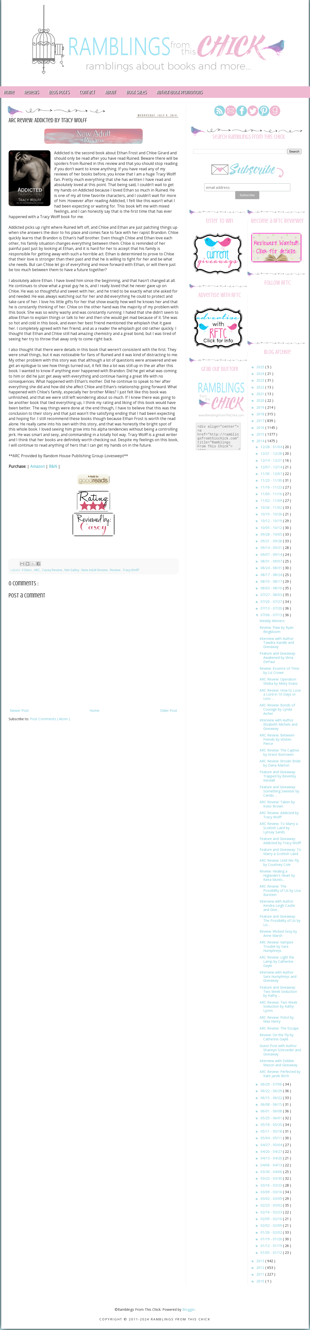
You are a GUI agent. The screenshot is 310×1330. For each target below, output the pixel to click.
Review (115, 570)
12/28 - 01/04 (272, 446)
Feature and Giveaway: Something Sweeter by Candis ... (279, 791)
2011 (260, 1274)
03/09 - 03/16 (272, 1192)
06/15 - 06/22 (272, 1097)
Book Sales (136, 92)
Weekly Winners (272, 620)
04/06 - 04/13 (272, 1165)
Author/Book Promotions (179, 92)
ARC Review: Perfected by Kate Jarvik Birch (280, 1073)
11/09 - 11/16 (272, 493)
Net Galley (72, 570)
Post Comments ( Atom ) (50, 719)
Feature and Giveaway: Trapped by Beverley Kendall (278, 776)
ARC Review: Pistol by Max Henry (277, 1019)
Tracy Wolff (131, 570)
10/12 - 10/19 (272, 520)
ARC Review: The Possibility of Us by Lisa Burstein (280, 890)
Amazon (37, 466)
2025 (260, 367)
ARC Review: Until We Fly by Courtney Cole (279, 862)
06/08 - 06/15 (272, 1104)
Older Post (168, 710)
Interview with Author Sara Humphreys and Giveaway (278, 976)
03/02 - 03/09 (272, 1198)
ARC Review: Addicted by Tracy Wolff (279, 814)
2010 (260, 1281)
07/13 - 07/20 (272, 608)
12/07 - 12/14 (272, 467)
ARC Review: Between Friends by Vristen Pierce (277, 739)
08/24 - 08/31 (272, 567)
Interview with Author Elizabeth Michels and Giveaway (278, 724)
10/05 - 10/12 (272, 527)
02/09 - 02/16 (272, 1218)
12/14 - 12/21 (272, 460)
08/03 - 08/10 (272, 588)
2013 (260, 1261)
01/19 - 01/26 (272, 1239)
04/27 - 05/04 (272, 1144)
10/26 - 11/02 (272, 507)
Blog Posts (59, 92)
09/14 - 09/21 (272, 547)
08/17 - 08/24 (272, 574)
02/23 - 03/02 (272, 1205)
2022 (260, 387)
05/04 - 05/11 (272, 1138)
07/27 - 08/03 (272, 594)
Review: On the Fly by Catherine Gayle (277, 1036)
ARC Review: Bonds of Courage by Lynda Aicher (277, 709)
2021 (260, 393)
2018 (260, 414)
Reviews (31, 92)
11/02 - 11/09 (272, 500)
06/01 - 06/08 (272, 1111)
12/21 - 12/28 (272, 453)
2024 (260, 373)
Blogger (188, 1309)
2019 (260, 407)
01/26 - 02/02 (272, 1232)
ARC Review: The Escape (279, 1028)
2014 (260, 440)
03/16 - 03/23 (272, 1185)
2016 (260, 427)
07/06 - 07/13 (272, 614)
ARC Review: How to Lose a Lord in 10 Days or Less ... (280, 694)
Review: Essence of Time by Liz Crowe (279, 670)
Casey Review (52, 570)
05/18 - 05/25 (272, 1124)
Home (94, 710)
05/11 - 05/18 (272, 1131)
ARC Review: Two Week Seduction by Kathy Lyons (278, 1006)
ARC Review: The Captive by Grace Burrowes (279, 752)
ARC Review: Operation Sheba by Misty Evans (279, 681)
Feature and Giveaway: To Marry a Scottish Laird (280, 851)
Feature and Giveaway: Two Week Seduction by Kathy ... (278, 991)
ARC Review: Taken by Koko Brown (277, 804)
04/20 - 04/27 (272, 1151)
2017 (260, 420)
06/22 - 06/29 (272, 1090)
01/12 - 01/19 (272, 1245)
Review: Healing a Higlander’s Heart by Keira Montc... (277, 875)
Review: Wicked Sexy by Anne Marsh (278, 933)
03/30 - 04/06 (272, 1171)
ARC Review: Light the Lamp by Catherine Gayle (277, 961)
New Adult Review (94, 570)
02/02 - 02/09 (272, 1225)
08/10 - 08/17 (272, 581)
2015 (260, 434)
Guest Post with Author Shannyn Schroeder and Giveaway (280, 1049)
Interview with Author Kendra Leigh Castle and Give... (277, 905)
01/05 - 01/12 (272, 1252)
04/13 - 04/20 (272, 1158)
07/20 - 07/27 (272, 601)
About (110, 92)
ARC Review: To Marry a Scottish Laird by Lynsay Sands (279, 827)
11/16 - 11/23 (272, 487)
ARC (37, 570)
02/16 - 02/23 (272, 1212)
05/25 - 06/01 (272, 1118)
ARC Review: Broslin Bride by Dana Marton (280, 763)
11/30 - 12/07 (272, 473)
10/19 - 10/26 (272, 514)
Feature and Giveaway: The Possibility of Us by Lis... (280, 920)
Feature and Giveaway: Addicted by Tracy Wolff (280, 840)
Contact (87, 92)
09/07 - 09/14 (272, 554)
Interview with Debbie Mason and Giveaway (278, 1062)
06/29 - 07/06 (272, 1084)
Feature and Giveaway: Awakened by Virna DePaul (278, 657)
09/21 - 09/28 (272, 541)
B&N (53, 466)
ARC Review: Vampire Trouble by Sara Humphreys (276, 946)
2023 (260, 380)
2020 (260, 400)
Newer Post (19, 710)
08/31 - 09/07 (272, 561)
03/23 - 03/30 (272, 1178)
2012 (260, 1267)
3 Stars (27, 570)
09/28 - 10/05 (272, 534)
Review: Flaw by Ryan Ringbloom (277, 629)
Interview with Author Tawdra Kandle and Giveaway (277, 642)
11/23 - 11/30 (272, 480)
